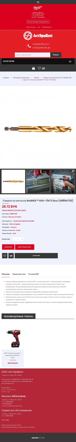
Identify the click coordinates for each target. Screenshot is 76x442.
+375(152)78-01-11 (40, 44)
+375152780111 (8, 402)
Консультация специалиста (38, 22)
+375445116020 (7, 404)
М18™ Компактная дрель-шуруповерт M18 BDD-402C (12, 355)
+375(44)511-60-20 (41, 48)
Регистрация (30, 27)
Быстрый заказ (24, 247)
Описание (6, 274)
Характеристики (19, 274)
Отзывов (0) (33, 274)
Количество (6, 239)
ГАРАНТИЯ (36, 256)
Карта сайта (5, 420)
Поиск (56, 54)
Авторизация (46, 27)
